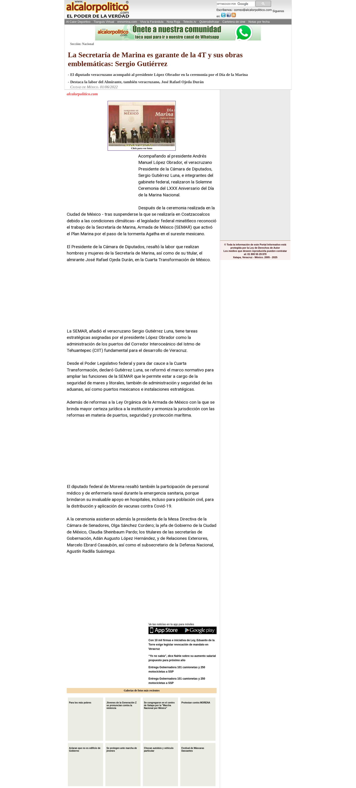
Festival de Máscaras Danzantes (192, 749)
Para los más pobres (80, 702)
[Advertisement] (101, 181)
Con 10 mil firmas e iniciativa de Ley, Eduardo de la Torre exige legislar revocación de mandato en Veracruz (181, 644)
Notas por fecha (258, 21)
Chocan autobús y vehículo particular (158, 749)
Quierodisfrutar (209, 21)
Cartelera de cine (233, 21)
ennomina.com (127, 21)
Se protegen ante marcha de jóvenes (121, 749)
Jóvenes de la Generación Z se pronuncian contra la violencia (121, 704)
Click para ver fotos (142, 126)
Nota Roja (173, 21)
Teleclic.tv (189, 21)
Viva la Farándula (151, 21)
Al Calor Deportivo (78, 21)
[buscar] (235, 4)
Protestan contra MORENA (195, 702)
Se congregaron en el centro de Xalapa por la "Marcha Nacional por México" (159, 704)
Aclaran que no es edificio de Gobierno (84, 749)
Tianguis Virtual (104, 21)
